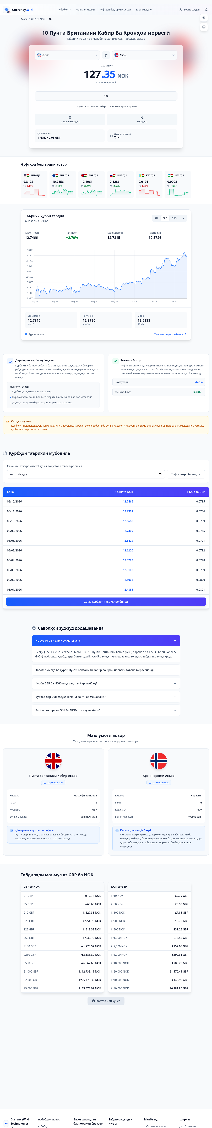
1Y (182, 218)
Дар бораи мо (188, 1126)
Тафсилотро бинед (186, 474)
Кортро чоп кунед (106, 1001)
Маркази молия (85, 9)
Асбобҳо (43, 1126)
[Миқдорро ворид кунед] (106, 96)
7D (156, 218)
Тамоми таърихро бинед (170, 334)
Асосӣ (24, 19)
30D (165, 218)
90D (174, 218)
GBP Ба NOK (38, 19)
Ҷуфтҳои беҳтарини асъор (115, 9)
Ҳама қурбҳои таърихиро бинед (106, 602)
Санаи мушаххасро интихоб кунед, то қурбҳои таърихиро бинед (44, 466)
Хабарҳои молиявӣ (155, 1126)
